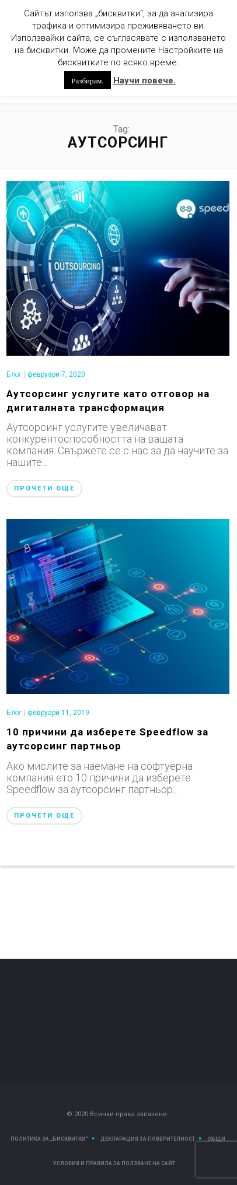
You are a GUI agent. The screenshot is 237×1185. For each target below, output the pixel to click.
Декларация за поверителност (147, 1139)
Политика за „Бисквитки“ (49, 1139)
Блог (14, 374)
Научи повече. (144, 80)
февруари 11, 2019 (58, 713)
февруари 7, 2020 (56, 374)
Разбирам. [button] (87, 80)
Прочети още (44, 488)
